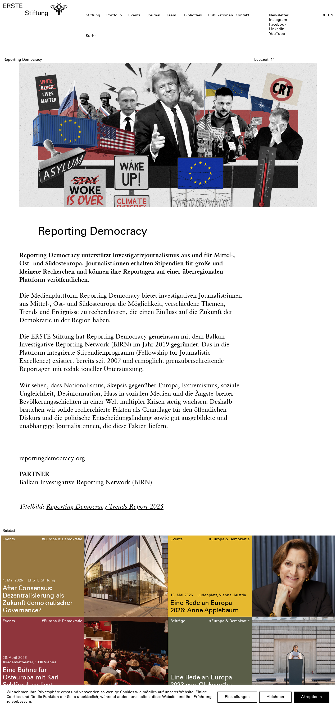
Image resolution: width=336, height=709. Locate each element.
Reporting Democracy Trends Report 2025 (105, 506)
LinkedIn (276, 29)
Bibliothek (193, 15)
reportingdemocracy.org (52, 458)
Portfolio (114, 15)
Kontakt (242, 15)
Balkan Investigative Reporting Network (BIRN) (85, 482)
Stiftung (93, 15)
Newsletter (278, 15)
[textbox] (141, 36)
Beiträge (177, 621)
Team (171, 15)
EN (330, 15)
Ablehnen (275, 697)
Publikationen (220, 15)
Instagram (278, 20)
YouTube (277, 34)
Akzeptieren (311, 697)
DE (323, 15)
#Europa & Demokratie (62, 539)
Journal (153, 15)
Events (134, 15)
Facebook (277, 25)
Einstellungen (237, 697)
